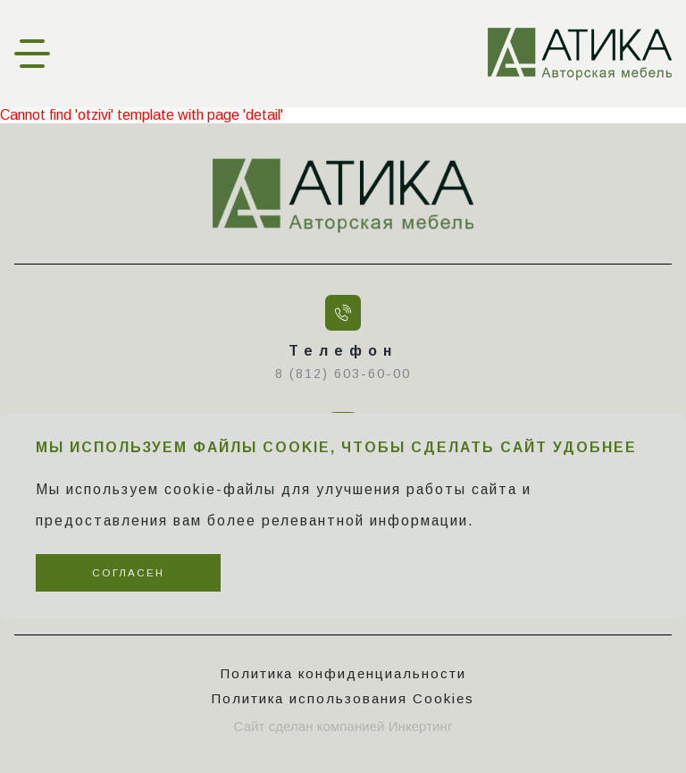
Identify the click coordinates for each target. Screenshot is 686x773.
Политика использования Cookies (343, 698)
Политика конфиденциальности (343, 673)
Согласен (128, 572)
